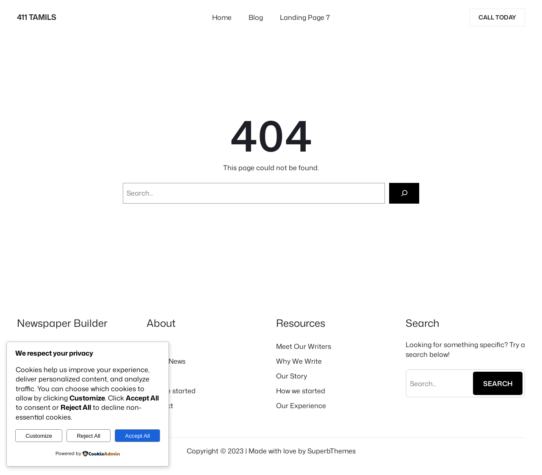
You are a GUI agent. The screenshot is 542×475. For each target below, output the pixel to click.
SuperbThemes (331, 451)
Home (222, 17)
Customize (38, 436)
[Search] (404, 193)
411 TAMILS (36, 16)
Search (498, 383)
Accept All (137, 436)
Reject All (88, 436)
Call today (497, 17)
